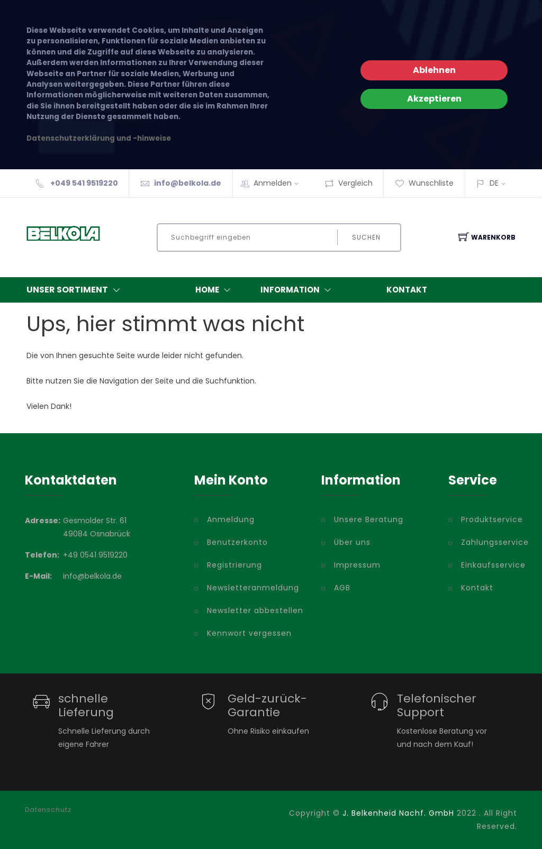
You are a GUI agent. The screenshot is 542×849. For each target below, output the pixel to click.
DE (494, 183)
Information (298, 290)
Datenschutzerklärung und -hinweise (98, 138)
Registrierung (234, 565)
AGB (342, 587)
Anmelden (279, 183)
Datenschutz (48, 810)
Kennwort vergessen (249, 633)
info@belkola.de (187, 183)
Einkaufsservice (489, 565)
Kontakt (406, 289)
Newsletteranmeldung (253, 587)
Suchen (366, 237)
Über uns (352, 542)
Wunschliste (424, 183)
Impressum (357, 565)
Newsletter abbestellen (255, 610)
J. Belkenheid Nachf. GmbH (398, 813)
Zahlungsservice (489, 542)
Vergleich (348, 183)
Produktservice (489, 519)
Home (215, 290)
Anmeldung (231, 519)
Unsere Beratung (368, 519)
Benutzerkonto (237, 542)
